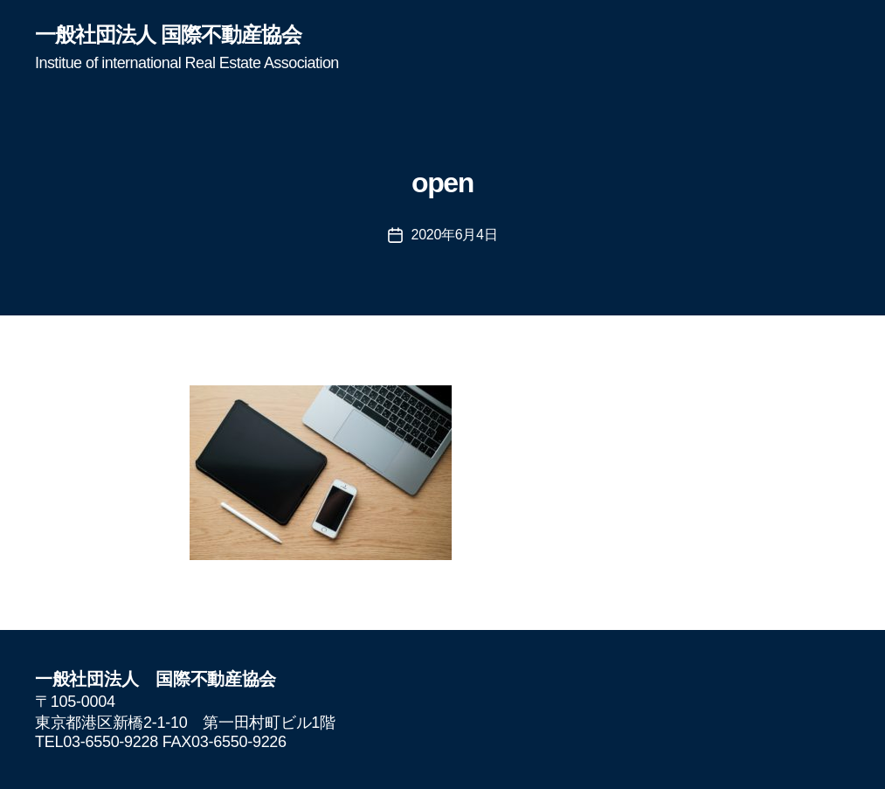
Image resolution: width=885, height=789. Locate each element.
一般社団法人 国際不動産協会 (168, 34)
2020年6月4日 (454, 234)
